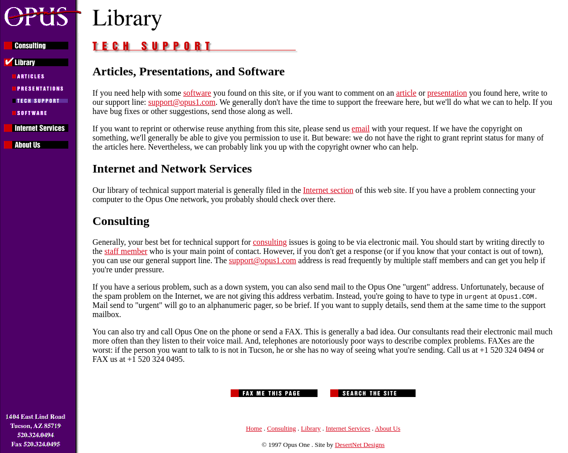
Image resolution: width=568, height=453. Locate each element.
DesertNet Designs (360, 444)
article (406, 93)
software (197, 93)
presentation (447, 93)
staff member (126, 251)
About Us (387, 428)
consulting (270, 242)
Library (311, 428)
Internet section (328, 190)
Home (254, 428)
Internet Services (348, 428)
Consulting (281, 428)
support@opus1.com (182, 102)
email (361, 128)
